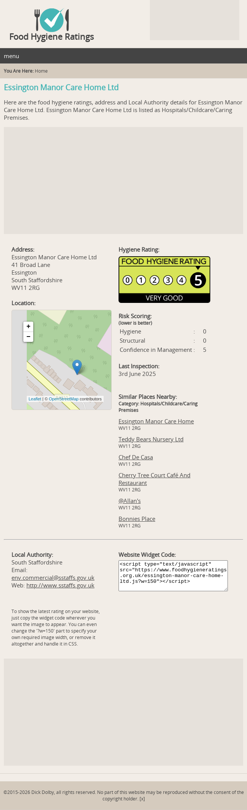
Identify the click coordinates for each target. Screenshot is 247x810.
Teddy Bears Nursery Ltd (151, 439)
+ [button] (28, 326)
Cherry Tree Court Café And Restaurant (154, 478)
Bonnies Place (137, 518)
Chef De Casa (136, 457)
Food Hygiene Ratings (51, 36)
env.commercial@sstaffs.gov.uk (52, 577)
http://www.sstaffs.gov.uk (60, 585)
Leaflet (35, 399)
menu (11, 56)
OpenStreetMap (64, 399)
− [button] (28, 337)
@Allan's (130, 500)
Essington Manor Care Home (156, 421)
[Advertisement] (123, 180)
